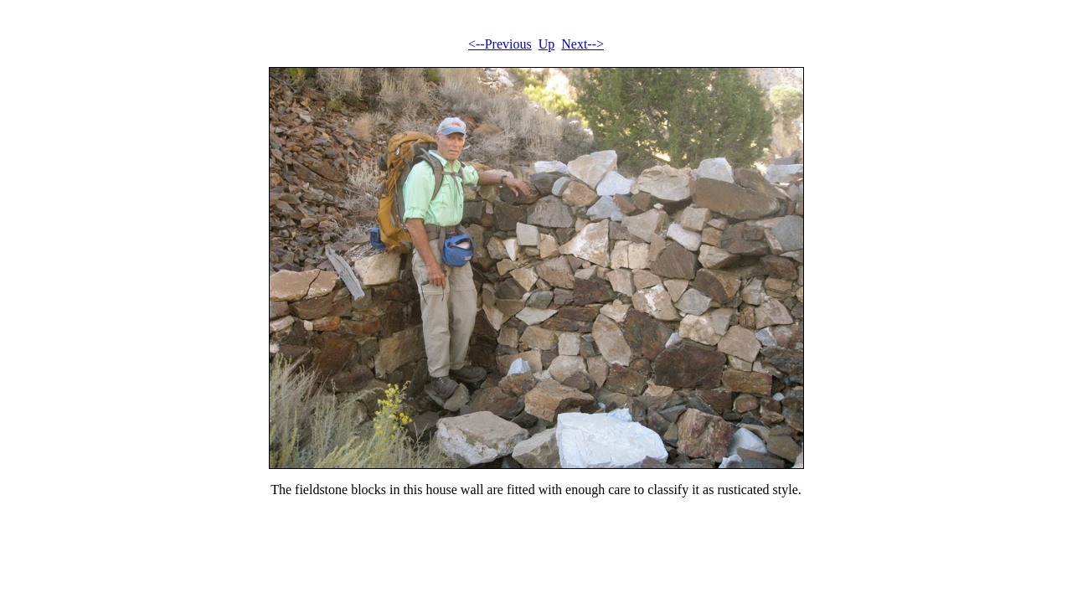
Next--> (582, 44)
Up (547, 44)
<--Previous (500, 44)
